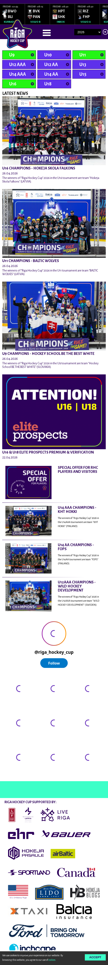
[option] (12, 14)
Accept (95, 957)
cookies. (52, 959)
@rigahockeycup (14, 777)
